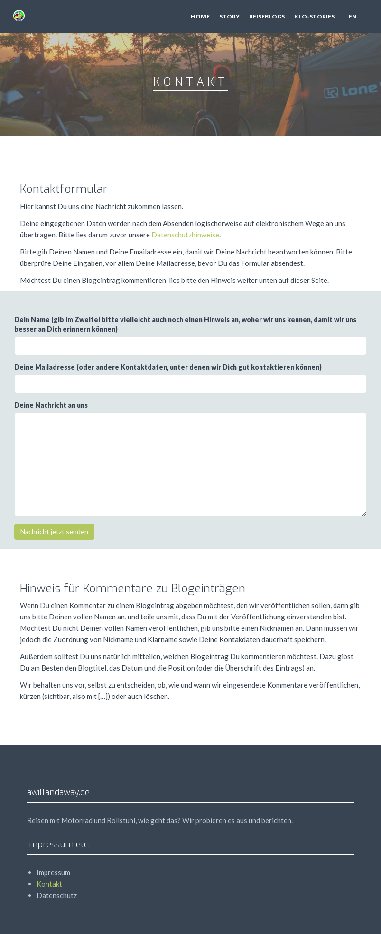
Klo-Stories (314, 16)
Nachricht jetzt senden (54, 531)
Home (200, 16)
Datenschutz (57, 895)
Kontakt (49, 884)
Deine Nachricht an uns (51, 405)
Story (229, 16)
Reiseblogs (267, 16)
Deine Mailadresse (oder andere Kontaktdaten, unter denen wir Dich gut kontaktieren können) (168, 367)
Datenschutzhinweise (185, 234)
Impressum (53, 872)
